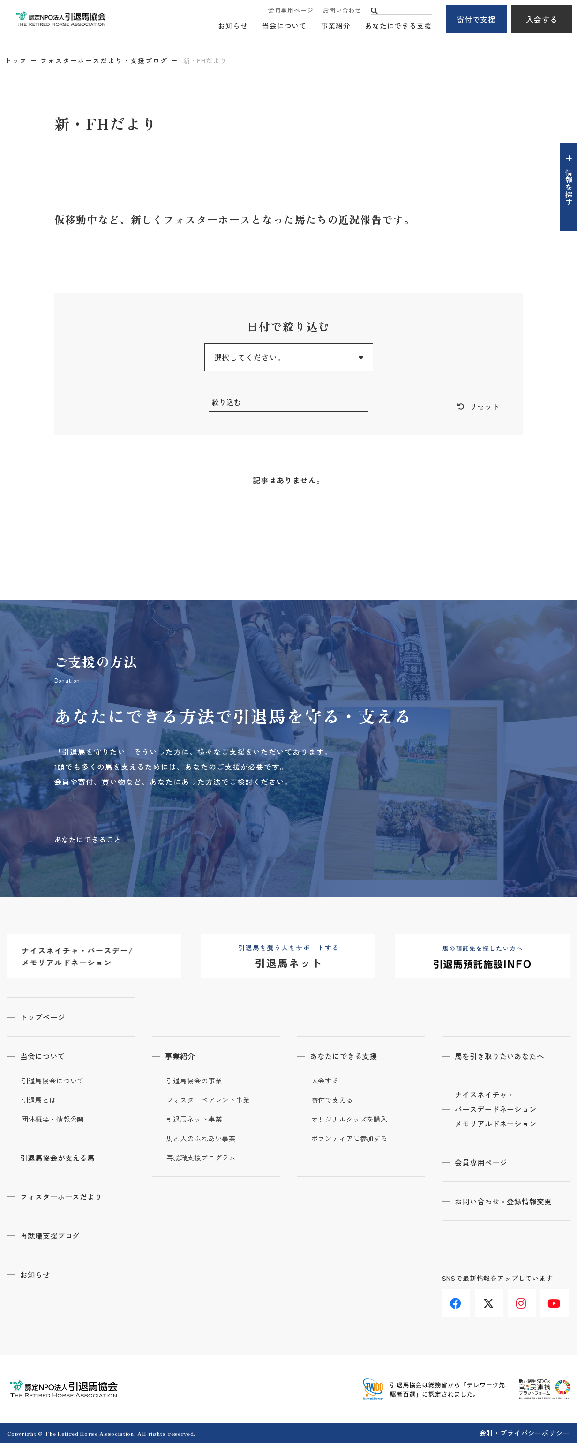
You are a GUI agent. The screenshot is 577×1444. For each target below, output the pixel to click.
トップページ (45, 1018)
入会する (542, 19)
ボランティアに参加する (352, 1139)
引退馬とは (40, 1101)
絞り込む (228, 402)
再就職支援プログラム (203, 1159)
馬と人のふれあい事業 (203, 1139)
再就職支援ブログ (53, 1236)
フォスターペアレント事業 (211, 1101)
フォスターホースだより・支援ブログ (104, 60)
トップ (16, 60)
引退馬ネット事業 (196, 1120)
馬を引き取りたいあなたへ (504, 1057)
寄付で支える (333, 1101)
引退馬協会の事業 (196, 1082)
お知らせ (233, 26)
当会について (284, 26)
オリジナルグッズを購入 (352, 1120)
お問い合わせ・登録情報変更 (507, 1204)
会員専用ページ (290, 11)
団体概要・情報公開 (55, 1120)
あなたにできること (90, 840)
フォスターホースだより (65, 1197)
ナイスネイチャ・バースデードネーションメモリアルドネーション (500, 1111)
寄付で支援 (476, 19)
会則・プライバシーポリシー (525, 1434)
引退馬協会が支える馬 (61, 1159)
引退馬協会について (55, 1082)
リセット (484, 407)
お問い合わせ (341, 11)
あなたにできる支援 (398, 26)
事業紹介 (336, 26)
